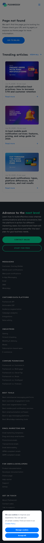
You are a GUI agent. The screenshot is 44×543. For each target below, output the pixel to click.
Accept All (22, 535)
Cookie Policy (10, 524)
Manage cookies (22, 530)
